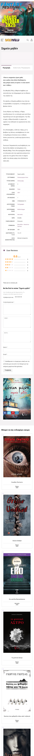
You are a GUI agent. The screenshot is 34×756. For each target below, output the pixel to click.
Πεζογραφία (20, 204)
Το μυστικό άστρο (17, 658)
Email (5, 354)
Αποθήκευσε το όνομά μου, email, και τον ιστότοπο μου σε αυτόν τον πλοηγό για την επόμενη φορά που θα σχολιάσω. (16, 364)
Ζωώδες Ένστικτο (17, 482)
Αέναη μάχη (20, 180)
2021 (18, 192)
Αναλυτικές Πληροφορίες (21, 68)
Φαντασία (20, 214)
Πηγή (18, 189)
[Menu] (2, 40)
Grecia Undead (17, 541)
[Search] (27, 40)
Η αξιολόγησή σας (8, 302)
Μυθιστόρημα (21, 209)
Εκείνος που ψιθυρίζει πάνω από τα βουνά (17, 716)
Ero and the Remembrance (17, 599)
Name (5, 347)
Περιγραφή (6, 68)
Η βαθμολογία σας (8, 297)
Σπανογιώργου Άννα (22, 177)
